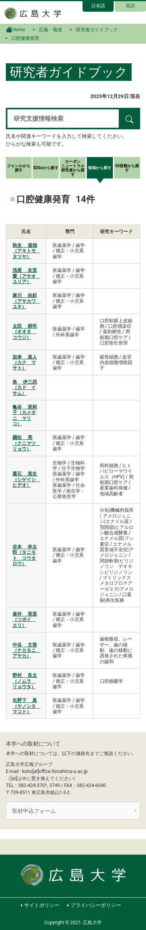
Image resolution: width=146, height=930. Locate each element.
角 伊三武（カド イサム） (24, 387)
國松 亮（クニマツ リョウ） (26, 443)
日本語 (98, 6)
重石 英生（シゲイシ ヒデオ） (26, 479)
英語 (130, 6)
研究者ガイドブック (97, 29)
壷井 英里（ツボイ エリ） (24, 619)
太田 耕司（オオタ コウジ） (24, 331)
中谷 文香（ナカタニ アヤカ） (26, 650)
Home (15, 29)
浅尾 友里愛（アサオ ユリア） (26, 276)
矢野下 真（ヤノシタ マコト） (26, 706)
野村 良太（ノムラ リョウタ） (24, 681)
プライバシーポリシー (95, 905)
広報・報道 (50, 29)
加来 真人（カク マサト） (24, 362)
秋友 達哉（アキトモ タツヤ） (26, 251)
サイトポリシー (42, 905)
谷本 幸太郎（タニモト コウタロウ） (24, 555)
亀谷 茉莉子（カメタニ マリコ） (24, 415)
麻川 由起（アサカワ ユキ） (26, 301)
